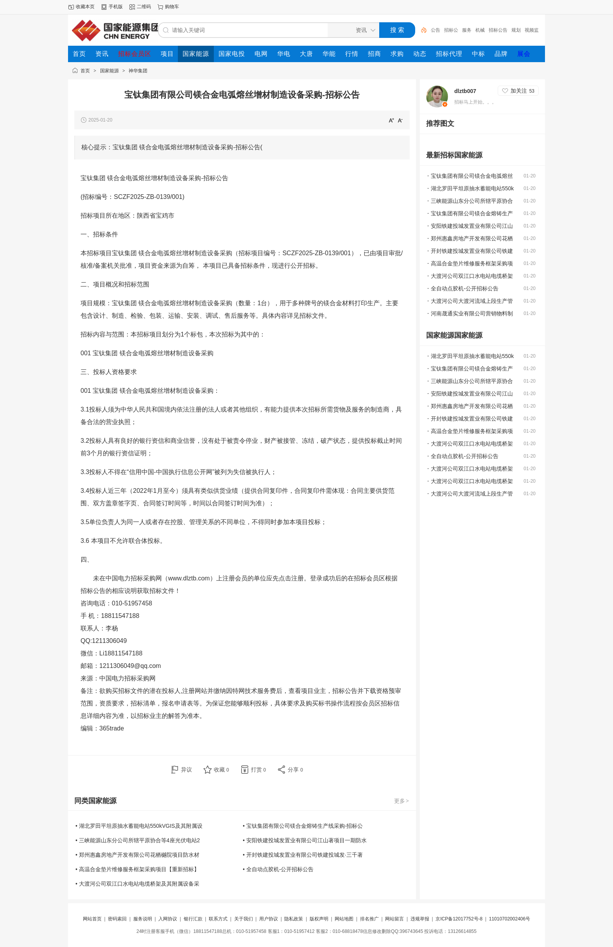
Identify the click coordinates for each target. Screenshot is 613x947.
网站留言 (394, 919)
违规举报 (419, 919)
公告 (435, 30)
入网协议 (167, 919)
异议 (186, 769)
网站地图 (344, 919)
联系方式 (218, 919)
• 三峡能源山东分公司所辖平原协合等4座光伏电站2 (137, 840)
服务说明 (142, 919)
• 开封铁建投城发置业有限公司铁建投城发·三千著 (303, 855)
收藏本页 (85, 6)
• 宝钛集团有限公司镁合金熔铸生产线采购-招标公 (303, 826)
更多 (402, 801)
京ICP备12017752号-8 (460, 919)
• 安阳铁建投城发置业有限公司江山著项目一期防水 (305, 840)
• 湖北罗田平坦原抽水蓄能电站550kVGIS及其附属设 (139, 826)
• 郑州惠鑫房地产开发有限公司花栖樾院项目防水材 (137, 855)
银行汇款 (193, 919)
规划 (516, 30)
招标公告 (498, 30)
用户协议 (268, 919)
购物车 (172, 6)
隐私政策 (293, 919)
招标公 (451, 30)
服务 (466, 30)
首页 (85, 70)
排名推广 (369, 919)
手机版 (116, 6)
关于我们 (243, 919)
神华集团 (138, 70)
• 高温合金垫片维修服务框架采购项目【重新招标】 (137, 869)
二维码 (144, 6)
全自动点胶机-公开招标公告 (464, 288)
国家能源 (109, 70)
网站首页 (92, 919)
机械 (480, 30)
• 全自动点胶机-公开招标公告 (278, 869)
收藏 (221, 769)
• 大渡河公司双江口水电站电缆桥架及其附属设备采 (137, 884)
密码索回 (117, 919)
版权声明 (319, 919)
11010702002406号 (509, 919)
